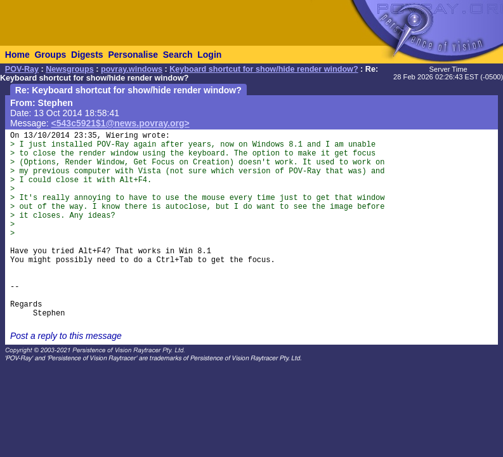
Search (178, 55)
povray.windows (131, 69)
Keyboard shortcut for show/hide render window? (263, 69)
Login (209, 55)
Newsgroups (70, 69)
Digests (87, 55)
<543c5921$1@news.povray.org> (120, 123)
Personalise (133, 55)
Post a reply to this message (66, 336)
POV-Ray (22, 69)
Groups (50, 55)
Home (17, 55)
